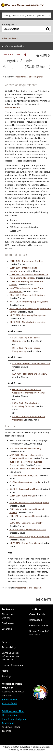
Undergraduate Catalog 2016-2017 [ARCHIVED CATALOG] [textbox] (27, 15)
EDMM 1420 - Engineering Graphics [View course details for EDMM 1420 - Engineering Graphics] (26, 261)
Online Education (39, 625)
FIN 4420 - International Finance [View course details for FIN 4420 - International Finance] (25, 516)
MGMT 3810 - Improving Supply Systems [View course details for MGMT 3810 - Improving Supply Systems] (28, 301)
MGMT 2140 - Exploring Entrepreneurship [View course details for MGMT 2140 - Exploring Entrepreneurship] (29, 536)
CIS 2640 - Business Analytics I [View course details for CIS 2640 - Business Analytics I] (23, 475)
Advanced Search (10, 38)
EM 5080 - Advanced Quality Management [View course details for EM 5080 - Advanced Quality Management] (29, 502)
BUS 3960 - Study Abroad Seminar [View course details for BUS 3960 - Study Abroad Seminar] (25, 468)
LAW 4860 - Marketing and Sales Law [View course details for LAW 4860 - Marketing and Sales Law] (29, 373)
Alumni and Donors (8, 616)
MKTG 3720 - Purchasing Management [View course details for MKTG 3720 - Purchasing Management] (27, 315)
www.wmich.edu (12, 107)
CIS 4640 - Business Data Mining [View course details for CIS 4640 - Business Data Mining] (24, 488)
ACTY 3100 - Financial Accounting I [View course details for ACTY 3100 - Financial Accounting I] (25, 448)
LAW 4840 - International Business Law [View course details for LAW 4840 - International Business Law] (31, 363)
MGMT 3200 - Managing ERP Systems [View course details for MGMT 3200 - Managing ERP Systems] (27, 294)
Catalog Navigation (14, 46)
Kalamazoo (35, 620)
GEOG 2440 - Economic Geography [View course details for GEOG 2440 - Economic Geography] (25, 522)
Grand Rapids (37, 614)
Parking (6, 676)
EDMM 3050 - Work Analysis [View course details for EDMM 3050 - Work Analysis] (22, 495)
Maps (5, 670)
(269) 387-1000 (10, 699)
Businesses (8, 623)
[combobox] (26, 15)
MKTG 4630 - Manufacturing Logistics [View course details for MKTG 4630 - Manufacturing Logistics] (27, 322)
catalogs (10, 746)
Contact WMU (9, 703)
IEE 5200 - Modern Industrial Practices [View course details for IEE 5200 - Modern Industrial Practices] (27, 529)
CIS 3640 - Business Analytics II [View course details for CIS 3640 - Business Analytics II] (24, 482)
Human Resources (12, 665)
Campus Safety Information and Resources (11, 656)
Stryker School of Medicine (39, 633)
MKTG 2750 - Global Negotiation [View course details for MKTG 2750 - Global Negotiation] (25, 543)
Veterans (7, 629)
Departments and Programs (29, 76)
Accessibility (9, 647)
